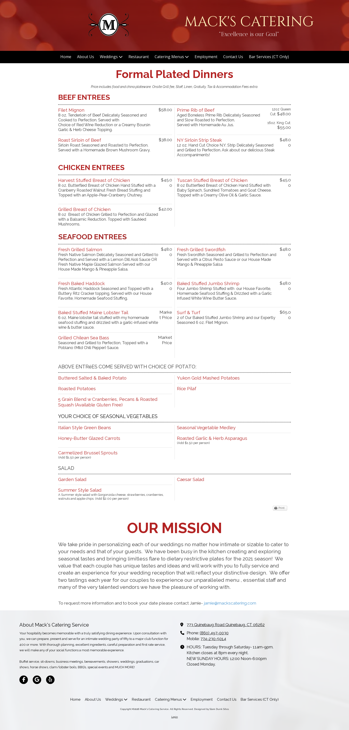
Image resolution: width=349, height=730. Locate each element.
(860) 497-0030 (214, 633)
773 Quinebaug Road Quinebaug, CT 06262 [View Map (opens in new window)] (226, 624)
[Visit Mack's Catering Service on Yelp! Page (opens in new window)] (50, 680)
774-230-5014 (213, 639)
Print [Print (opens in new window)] (281, 508)
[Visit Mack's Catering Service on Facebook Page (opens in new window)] (23, 680)
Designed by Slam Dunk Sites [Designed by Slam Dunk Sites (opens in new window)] (211, 709)
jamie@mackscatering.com (230, 603)
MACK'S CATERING (249, 21)
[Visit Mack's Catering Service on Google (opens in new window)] (37, 680)
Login (174, 716)
